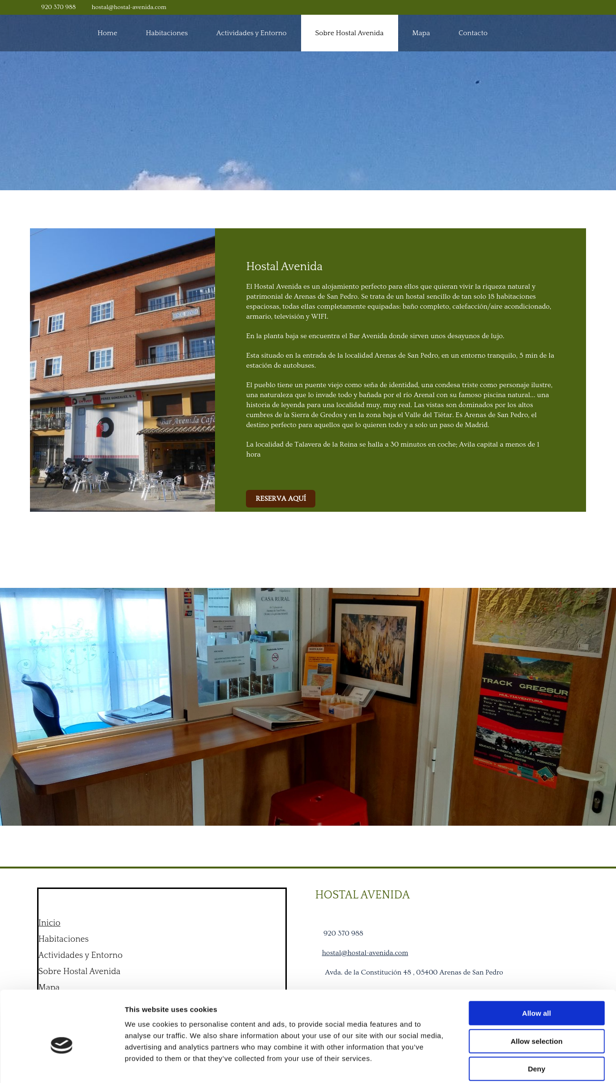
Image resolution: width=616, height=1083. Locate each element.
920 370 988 (58, 7)
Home (107, 33)
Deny (537, 1022)
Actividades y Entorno (251, 33)
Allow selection (536, 995)
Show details (499, 1064)
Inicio (50, 923)
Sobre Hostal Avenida (349, 33)
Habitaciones (167, 33)
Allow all (536, 967)
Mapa (421, 33)
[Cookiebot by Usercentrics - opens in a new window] (61, 1064)
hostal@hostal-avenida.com (129, 7)
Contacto (473, 33)
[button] (280, 498)
